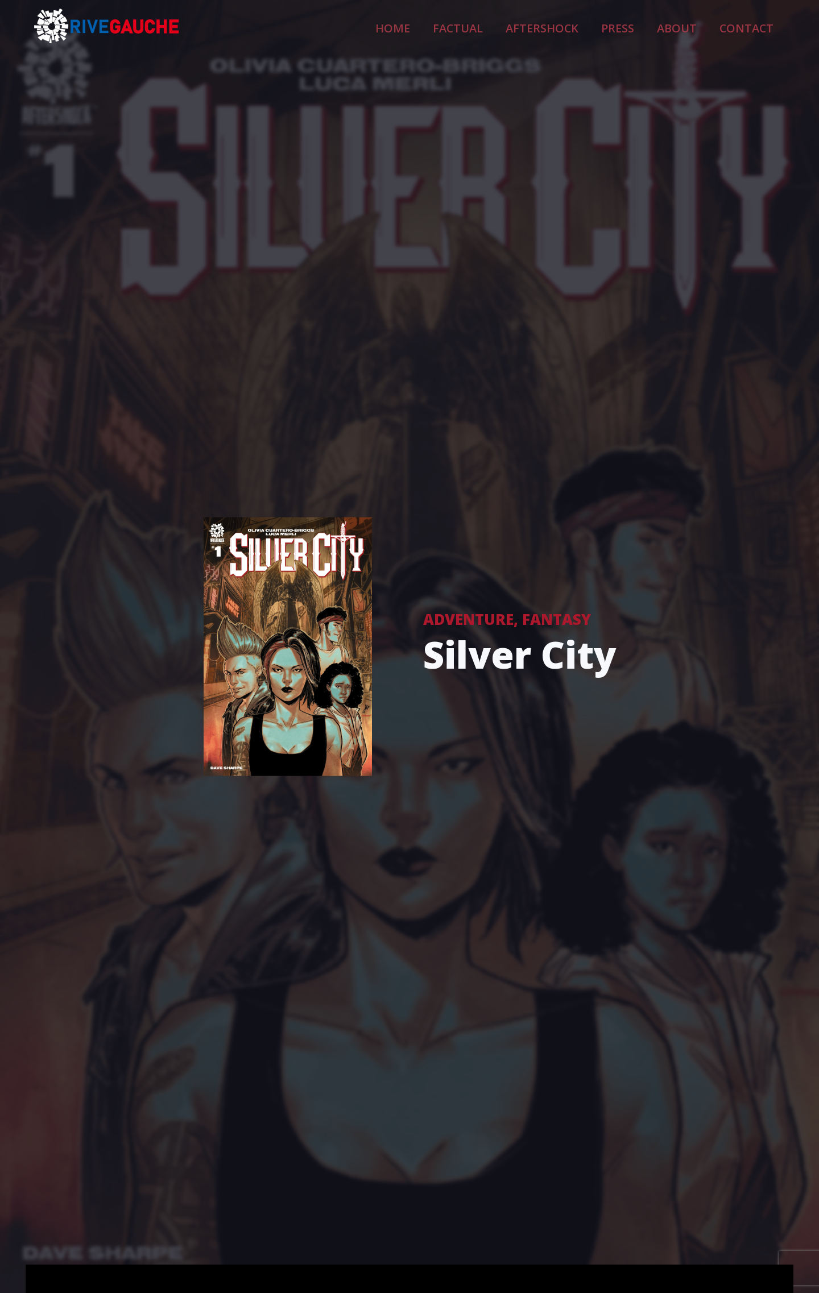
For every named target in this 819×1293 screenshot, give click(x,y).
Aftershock (589, 26)
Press (649, 26)
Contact (754, 26)
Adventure (468, 619)
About (698, 26)
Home (471, 26)
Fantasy (556, 619)
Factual (523, 26)
